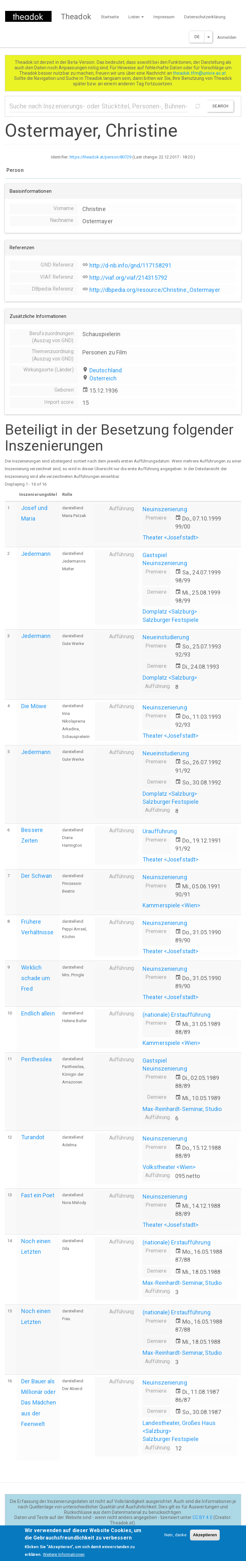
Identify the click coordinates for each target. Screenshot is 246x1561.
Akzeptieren (205, 1538)
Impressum (164, 16)
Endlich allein (37, 1013)
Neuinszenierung (165, 509)
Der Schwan (36, 875)
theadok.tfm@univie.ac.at (200, 73)
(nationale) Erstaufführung (176, 1014)
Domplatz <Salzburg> (170, 611)
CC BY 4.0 (202, 1517)
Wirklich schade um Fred (35, 978)
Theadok (76, 16)
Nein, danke (175, 1538)
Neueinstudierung (166, 637)
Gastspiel (155, 555)
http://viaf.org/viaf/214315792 (128, 277)
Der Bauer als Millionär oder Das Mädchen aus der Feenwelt (38, 1402)
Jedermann (36, 553)
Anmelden (226, 37)
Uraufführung (160, 831)
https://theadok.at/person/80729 (100, 157)
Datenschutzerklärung (205, 16)
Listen (136, 16)
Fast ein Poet (37, 1195)
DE (197, 36)
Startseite (110, 16)
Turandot (32, 1137)
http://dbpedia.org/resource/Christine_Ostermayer (154, 289)
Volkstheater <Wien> (169, 1167)
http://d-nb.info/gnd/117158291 (130, 265)
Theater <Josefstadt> (170, 537)
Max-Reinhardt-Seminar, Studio (182, 1109)
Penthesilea (36, 1059)
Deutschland (105, 370)
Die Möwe (33, 706)
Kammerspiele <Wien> (171, 905)
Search (220, 106)
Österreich (103, 378)
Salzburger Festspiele (171, 619)
